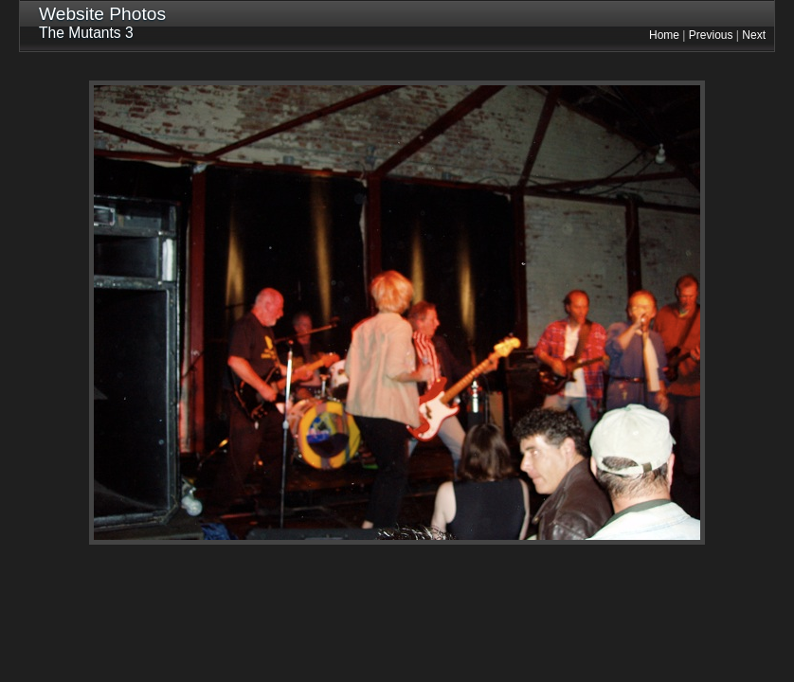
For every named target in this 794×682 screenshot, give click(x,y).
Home (664, 35)
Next (754, 35)
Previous (711, 35)
